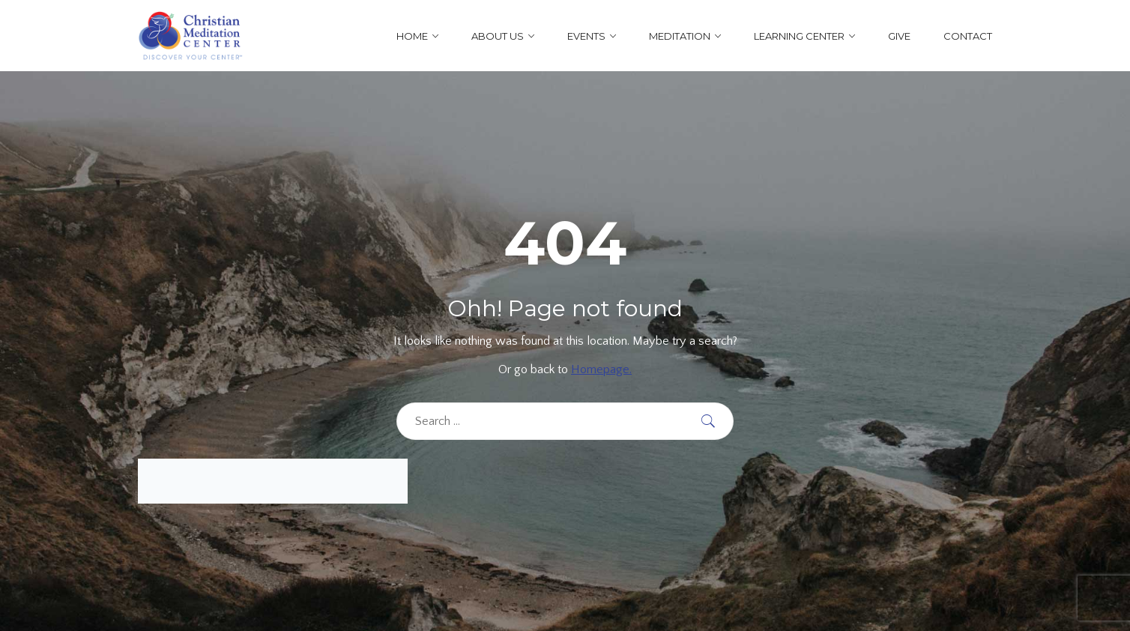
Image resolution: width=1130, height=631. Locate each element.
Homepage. (601, 369)
